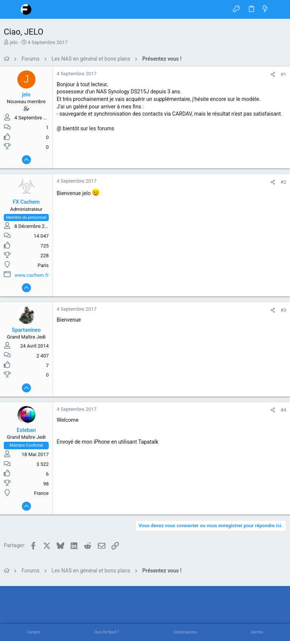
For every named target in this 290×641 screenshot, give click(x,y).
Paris (43, 265)
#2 (283, 182)
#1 (283, 74)
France (41, 493)
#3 (283, 310)
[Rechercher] (278, 9)
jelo (14, 42)
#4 (283, 410)
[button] (11, 9)
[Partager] (273, 74)
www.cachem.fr (32, 275)
